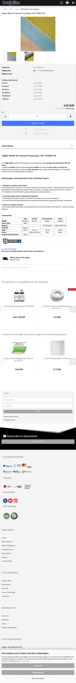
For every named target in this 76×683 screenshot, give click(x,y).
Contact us (5, 616)
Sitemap (4, 557)
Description (7, 145)
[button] (5, 116)
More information (38, 678)
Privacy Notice (24, 661)
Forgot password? (9, 420)
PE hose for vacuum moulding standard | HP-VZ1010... (56, 307)
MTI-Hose (5, 588)
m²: (3, 112)
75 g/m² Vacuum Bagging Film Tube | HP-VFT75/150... (19, 360)
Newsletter (5, 620)
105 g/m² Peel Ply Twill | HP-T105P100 (57, 358)
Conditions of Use (7, 549)
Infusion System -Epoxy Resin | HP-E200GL (19, 306)
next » (11, 9)
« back (5, 9)
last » (17, 9)
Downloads (5, 596)
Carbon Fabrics (7, 581)
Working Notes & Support (15, 267)
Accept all (38, 666)
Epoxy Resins (6, 584)
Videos (4, 624)
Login (38, 411)
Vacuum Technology (8, 592)
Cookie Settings (7, 561)
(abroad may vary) (48, 70)
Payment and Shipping (9, 627)
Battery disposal (7, 542)
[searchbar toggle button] (61, 3)
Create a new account (11, 416)
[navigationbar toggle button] (73, 3)
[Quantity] (38, 116)
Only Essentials (38, 672)
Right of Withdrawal (8, 545)
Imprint (4, 538)
